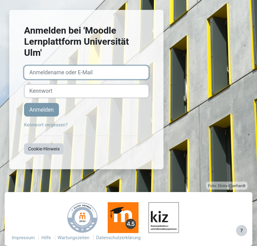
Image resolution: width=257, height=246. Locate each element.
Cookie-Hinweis (44, 149)
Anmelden (41, 110)
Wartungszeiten (73, 237)
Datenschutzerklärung (118, 237)
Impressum (23, 237)
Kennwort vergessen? (46, 125)
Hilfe (46, 237)
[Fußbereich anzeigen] (241, 230)
